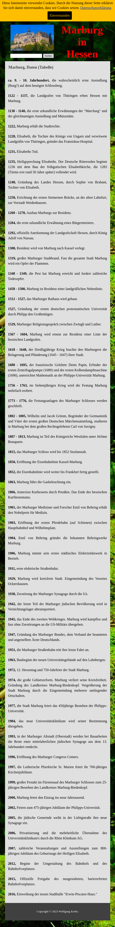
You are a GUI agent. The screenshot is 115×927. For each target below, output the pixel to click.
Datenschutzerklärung (95, 8)
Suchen (48, 56)
